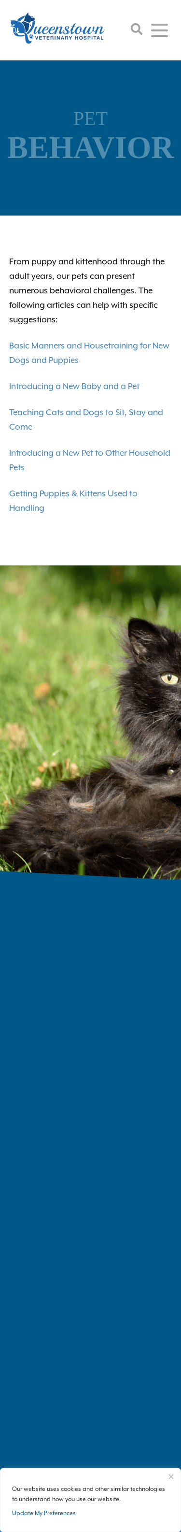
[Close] (171, 1476)
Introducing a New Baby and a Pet (74, 386)
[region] (90, 1500)
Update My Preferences (44, 1513)
